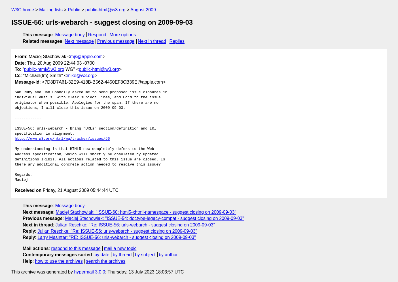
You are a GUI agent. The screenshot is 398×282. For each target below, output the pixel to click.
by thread (122, 254)
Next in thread (152, 41)
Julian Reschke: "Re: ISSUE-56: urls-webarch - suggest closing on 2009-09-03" (135, 224)
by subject (145, 254)
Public (74, 9)
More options (123, 34)
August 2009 (143, 9)
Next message (79, 41)
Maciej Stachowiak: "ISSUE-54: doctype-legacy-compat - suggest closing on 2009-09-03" (154, 218)
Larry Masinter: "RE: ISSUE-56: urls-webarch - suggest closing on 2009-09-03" (116, 237)
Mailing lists (51, 9)
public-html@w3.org (105, 9)
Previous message (116, 41)
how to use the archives (59, 261)
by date (101, 254)
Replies (177, 41)
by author (168, 254)
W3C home (22, 9)
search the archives (106, 261)
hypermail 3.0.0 (89, 272)
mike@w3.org (80, 75)
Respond (97, 34)
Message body (70, 34)
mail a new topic (120, 248)
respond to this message (75, 248)
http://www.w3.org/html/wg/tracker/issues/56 (62, 138)
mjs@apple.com (86, 56)
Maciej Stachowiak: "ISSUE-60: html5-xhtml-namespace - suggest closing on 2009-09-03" (146, 212)
